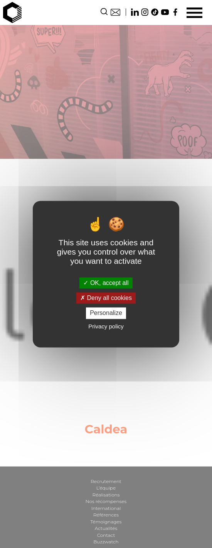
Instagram (145, 12)
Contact (115, 12)
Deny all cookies (106, 298)
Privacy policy (106, 326)
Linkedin (135, 12)
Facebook (175, 12)
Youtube (165, 12)
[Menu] (194, 12)
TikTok (155, 12)
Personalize (106, 313)
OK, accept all (105, 283)
